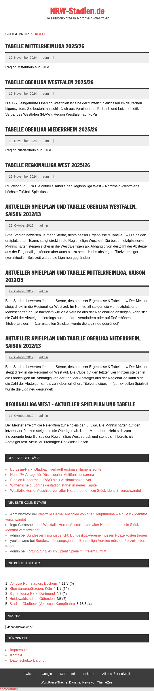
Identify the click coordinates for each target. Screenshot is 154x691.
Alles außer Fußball (116, 673)
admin (47, 57)
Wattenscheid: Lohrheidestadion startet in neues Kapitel (53, 485)
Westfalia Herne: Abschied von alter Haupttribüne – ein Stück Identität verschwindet (75, 490)
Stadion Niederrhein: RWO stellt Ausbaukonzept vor (50, 480)
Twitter (29, 673)
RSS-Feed (67, 673)
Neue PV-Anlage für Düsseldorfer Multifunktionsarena (52, 475)
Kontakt (16, 655)
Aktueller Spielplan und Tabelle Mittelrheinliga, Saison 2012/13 (75, 276)
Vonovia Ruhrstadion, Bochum (33, 583)
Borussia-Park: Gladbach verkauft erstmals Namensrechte (55, 469)
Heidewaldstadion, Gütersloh (32, 599)
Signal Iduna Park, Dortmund (32, 593)
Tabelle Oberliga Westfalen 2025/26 (49, 82)
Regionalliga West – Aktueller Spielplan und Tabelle (70, 404)
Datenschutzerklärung (27, 660)
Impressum (19, 650)
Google (47, 673)
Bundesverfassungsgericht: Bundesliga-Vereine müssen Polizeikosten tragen (87, 535)
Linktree (88, 673)
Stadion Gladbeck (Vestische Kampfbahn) (42, 604)
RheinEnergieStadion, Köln (31, 588)
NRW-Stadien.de (77, 11)
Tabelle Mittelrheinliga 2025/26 (44, 46)
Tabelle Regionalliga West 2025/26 (47, 165)
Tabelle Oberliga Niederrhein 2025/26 (51, 129)
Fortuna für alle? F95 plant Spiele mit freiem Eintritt (66, 551)
